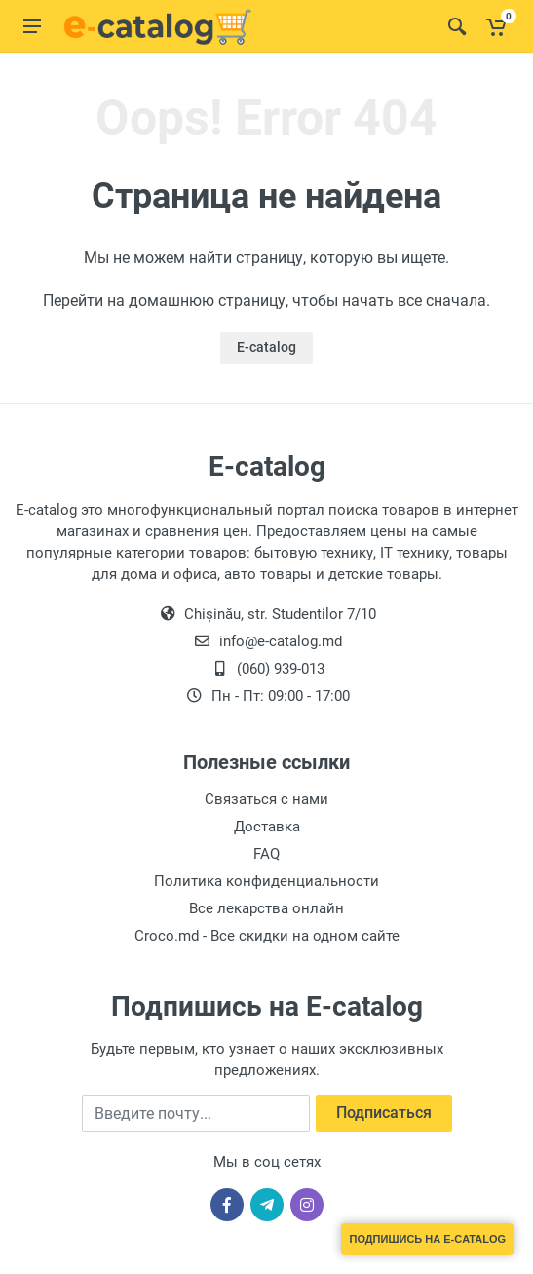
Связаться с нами (266, 799)
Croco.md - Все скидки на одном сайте (267, 936)
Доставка (267, 826)
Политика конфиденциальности (266, 881)
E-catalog (266, 347)
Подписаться (384, 1112)
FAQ (266, 854)
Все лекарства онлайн (266, 908)
